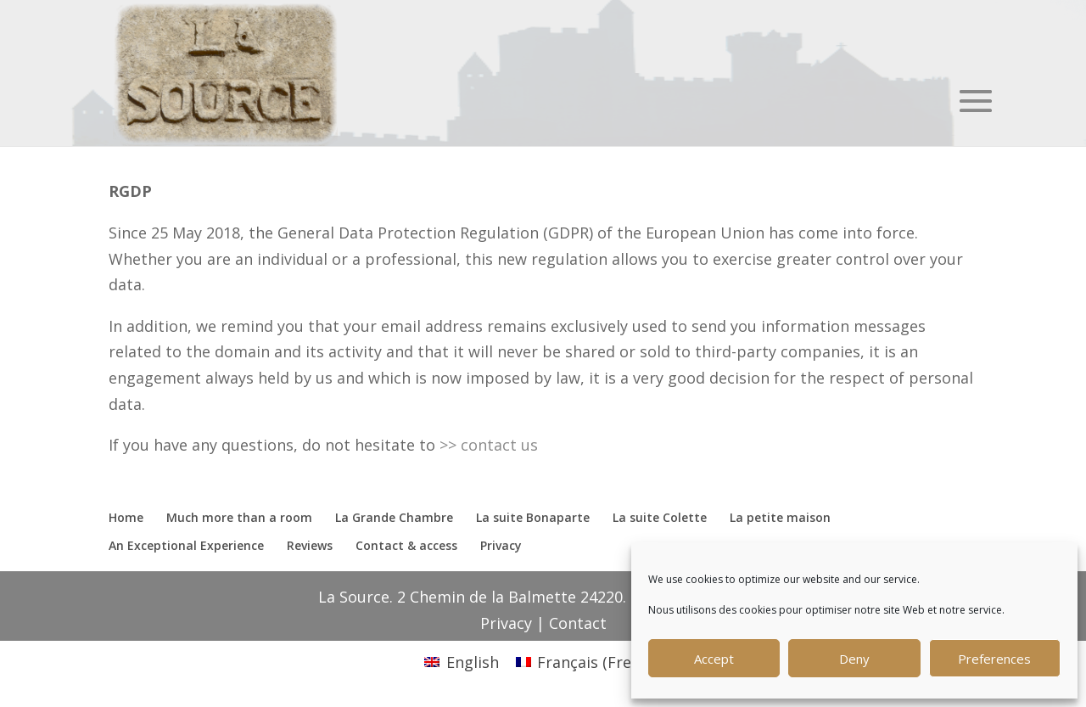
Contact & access (406, 545)
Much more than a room (239, 517)
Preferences (994, 658)
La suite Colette (660, 517)
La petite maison (780, 517)
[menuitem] (461, 661)
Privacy (501, 545)
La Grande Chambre (394, 517)
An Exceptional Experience (186, 545)
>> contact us (490, 445)
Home (126, 517)
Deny (854, 658)
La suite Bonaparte (533, 517)
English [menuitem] (472, 662)
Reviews (310, 545)
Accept (714, 658)
